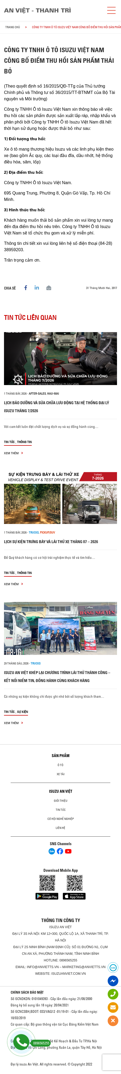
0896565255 (68, 960)
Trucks (34, 532)
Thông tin (24, 442)
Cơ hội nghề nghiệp (60, 819)
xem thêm (13, 453)
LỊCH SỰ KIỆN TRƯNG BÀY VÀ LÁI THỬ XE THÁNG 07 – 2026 (51, 541)
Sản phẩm (61, 755)
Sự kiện (22, 712)
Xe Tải (60, 774)
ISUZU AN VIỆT (60, 791)
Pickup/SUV (47, 532)
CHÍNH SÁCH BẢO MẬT (27, 992)
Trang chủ (12, 27)
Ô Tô (60, 765)
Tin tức (9, 442)
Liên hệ (60, 828)
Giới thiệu (60, 801)
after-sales (37, 393)
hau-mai (53, 393)
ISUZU (54, 927)
